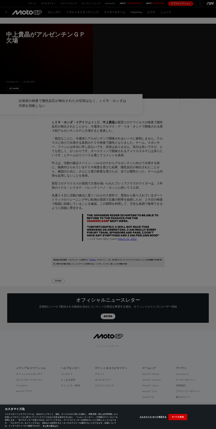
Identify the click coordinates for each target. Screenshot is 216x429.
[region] (108, 417)
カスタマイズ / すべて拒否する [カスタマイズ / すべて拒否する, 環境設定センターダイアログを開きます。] (153, 417)
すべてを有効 (178, 417)
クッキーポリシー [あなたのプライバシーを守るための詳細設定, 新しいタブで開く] (50, 426)
